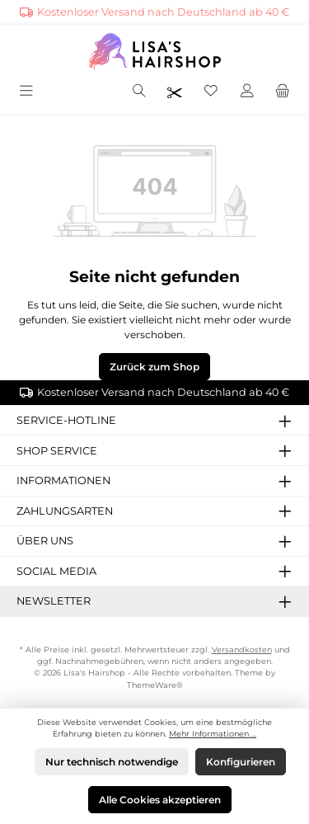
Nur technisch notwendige (111, 762)
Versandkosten (242, 649)
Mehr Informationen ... (212, 733)
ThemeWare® (155, 685)
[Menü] (27, 92)
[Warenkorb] (283, 92)
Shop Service (56, 451)
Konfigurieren (240, 762)
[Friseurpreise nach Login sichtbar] (175, 92)
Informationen (63, 480)
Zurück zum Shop (154, 366)
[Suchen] (139, 92)
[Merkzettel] (211, 92)
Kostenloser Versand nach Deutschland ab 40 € (163, 12)
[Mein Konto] (247, 92)
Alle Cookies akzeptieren (160, 799)
